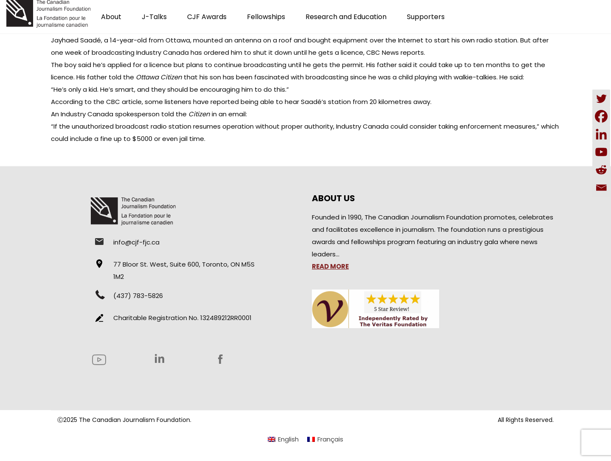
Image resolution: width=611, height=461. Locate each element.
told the (145, 77)
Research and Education (346, 17)
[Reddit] (601, 170)
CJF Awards (207, 17)
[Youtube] (601, 152)
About (111, 17)
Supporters (426, 17)
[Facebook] (601, 116)
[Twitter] (601, 98)
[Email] (601, 188)
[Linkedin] (601, 134)
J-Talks (154, 17)
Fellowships (266, 17)
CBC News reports (395, 52)
